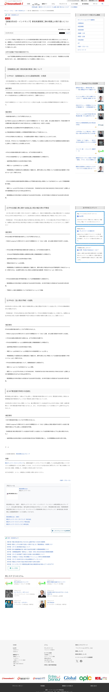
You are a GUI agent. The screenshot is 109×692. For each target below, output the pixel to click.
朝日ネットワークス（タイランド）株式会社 (18, 519)
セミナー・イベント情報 (49, 656)
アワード (95, 3)
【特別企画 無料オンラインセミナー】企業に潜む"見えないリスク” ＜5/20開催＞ (54, 7)
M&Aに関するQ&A (48, 660)
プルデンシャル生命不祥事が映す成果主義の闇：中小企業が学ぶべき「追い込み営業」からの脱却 (86, 115)
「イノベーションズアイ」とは (83, 648)
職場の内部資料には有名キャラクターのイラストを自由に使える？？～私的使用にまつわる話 (86, 167)
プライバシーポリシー (17, 685)
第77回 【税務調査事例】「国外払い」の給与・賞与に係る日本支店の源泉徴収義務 (30, 552)
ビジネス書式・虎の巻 (49, 661)
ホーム (6, 10)
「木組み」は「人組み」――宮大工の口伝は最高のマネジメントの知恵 (86, 141)
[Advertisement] (37, 622)
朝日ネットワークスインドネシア (14, 463)
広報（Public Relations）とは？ (89, 250)
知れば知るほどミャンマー (21, 582)
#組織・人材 (81, 33)
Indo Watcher (50, 602)
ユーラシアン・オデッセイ (21, 592)
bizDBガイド (16, 649)
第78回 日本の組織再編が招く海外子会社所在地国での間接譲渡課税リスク (28, 549)
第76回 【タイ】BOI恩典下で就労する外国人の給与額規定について (26, 554)
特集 (14, 665)
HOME (28, 3)
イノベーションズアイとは (73, 0)
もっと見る (15, 568)
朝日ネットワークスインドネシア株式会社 (18, 522)
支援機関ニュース (48, 654)
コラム (53, 3)
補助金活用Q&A (47, 658)
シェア (68, 33)
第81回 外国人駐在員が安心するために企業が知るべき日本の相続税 (26, 542)
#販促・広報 (81, 36)
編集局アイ (44, 3)
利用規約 (42, 685)
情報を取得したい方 (93, 0)
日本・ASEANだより (20, 10)
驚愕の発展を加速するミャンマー (56, 582)
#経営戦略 (81, 26)
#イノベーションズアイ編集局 (86, 20)
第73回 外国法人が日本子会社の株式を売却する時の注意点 (23, 562)
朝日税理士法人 (23, 489)
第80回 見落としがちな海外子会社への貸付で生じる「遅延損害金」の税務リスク (29, 544)
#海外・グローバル (65, 480)
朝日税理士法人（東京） (13, 517)
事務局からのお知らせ (67, 685)
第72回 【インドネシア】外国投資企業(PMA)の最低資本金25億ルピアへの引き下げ (30, 564)
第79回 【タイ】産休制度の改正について (18, 547)
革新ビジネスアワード (81, 645)
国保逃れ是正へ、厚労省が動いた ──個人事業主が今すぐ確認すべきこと (86, 89)
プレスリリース (63, 3)
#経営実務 (81, 30)
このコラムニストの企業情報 (62, 531)
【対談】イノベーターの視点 (19, 660)
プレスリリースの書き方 (86, 231)
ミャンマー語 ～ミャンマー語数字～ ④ (86, 150)
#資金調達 (81, 40)
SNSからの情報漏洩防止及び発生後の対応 (86, 123)
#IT (79, 43)
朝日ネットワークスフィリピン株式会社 (17, 524)
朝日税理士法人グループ (23, 454)
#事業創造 (81, 23)
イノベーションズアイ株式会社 (56, 690)
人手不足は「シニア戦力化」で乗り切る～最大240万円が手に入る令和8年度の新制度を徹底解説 (86, 132)
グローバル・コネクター (21, 602)
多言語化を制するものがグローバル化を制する (57, 593)
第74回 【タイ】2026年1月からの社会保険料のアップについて (24, 559)
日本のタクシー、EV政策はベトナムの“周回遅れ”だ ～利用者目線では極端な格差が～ (86, 106)
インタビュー (16, 658)
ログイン (101, 0)
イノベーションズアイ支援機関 (83, 657)
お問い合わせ (93, 685)
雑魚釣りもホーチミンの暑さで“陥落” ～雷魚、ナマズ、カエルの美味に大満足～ (86, 159)
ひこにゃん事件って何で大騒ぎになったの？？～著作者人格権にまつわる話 (86, 97)
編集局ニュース (16, 656)
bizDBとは (15, 651)
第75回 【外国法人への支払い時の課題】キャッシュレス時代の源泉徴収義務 (28, 557)
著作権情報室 (85, 3)
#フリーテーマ (82, 50)
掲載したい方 (84, 0)
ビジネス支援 (74, 3)
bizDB (36, 3)
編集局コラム (16, 661)
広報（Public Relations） (18, 663)
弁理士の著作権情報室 (50, 665)
